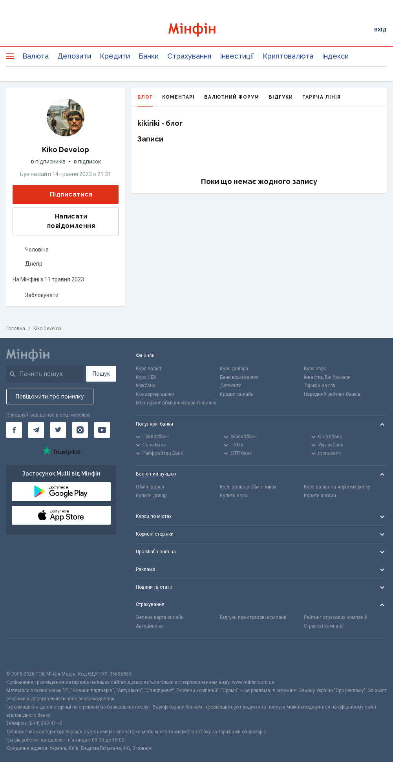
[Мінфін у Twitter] (58, 430)
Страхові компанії (324, 626)
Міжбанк (145, 385)
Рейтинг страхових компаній (335, 617)
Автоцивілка (150, 626)
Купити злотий (320, 495)
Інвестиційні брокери (327, 377)
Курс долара (234, 368)
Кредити (115, 56)
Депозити (74, 56)
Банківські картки (239, 377)
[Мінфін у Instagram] (80, 430)
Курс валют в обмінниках (248, 487)
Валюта (35, 56)
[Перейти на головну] (196, 30)
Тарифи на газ (319, 385)
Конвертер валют (155, 394)
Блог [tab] (145, 100)
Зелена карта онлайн (160, 617)
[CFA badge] (23, 654)
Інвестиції (237, 56)
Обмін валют (150, 487)
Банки (149, 56)
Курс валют (148, 368)
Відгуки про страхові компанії (253, 617)
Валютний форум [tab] (231, 97)
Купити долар (151, 495)
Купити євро (233, 495)
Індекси (335, 56)
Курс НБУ (146, 377)
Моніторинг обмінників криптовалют (176, 403)
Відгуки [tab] (281, 97)
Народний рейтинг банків (332, 394)
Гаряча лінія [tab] (321, 97)
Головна (15, 328)
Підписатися (64, 194)
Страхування (189, 56)
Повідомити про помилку (50, 396)
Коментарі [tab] (178, 97)
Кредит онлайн (237, 394)
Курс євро (315, 368)
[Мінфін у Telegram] (36, 430)
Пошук (101, 374)
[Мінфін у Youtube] (102, 430)
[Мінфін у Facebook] (14, 430)
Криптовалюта (288, 56)
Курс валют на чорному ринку (337, 487)
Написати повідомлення (56, 221)
